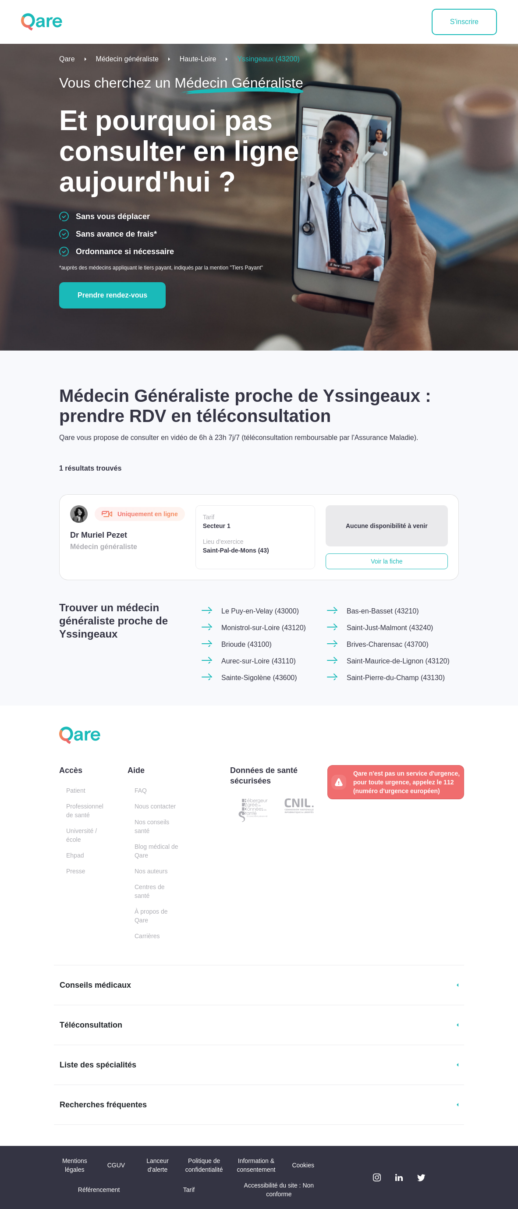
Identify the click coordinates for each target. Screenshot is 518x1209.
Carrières (147, 936)
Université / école (81, 835)
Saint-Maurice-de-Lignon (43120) (398, 661)
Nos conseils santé (152, 826)
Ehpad (75, 855)
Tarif (189, 1189)
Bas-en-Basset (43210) (383, 611)
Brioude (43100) (246, 644)
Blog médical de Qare (156, 851)
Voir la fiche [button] (386, 561)
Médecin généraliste (127, 59)
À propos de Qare (151, 916)
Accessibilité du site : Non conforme (279, 1190)
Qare (67, 59)
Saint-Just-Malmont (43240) (390, 627)
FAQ (141, 790)
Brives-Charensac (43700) (388, 644)
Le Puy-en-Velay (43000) (260, 611)
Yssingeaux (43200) (268, 59)
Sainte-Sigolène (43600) (259, 677)
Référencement (99, 1189)
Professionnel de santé (84, 811)
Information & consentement (256, 1165)
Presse (75, 871)
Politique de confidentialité (204, 1165)
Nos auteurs (151, 871)
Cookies (303, 1165)
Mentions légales (74, 1165)
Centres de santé (149, 891)
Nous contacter (155, 806)
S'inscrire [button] (464, 21)
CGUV (116, 1165)
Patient (75, 790)
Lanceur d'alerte (157, 1165)
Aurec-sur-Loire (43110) (258, 661)
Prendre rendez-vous (112, 295)
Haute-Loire (198, 59)
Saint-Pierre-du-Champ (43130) (396, 677)
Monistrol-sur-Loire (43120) (263, 627)
